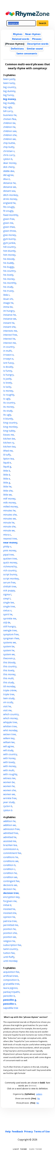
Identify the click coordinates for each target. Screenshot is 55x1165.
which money (10, 718)
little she (8, 490)
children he (9, 127)
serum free (9, 582)
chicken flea (9, 119)
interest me (9, 342)
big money (9, 99)
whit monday (10, 730)
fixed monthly (10, 215)
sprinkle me (9, 618)
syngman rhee (11, 638)
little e (6, 478)
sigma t (7, 594)
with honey (9, 758)
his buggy (8, 266)
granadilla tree (11, 983)
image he (8, 302)
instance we (9, 318)
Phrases (36, 39)
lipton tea (8, 458)
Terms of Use (42, 1131)
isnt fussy (8, 362)
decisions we (10, 885)
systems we (9, 642)
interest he (9, 338)
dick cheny (9, 167)
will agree (8, 746)
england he (9, 203)
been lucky (9, 83)
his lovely (8, 274)
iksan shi (8, 299)
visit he (7, 706)
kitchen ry (8, 442)
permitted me (10, 925)
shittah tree (9, 586)
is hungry (8, 374)
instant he (8, 322)
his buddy (8, 263)
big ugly (7, 107)
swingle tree (10, 630)
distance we (9, 187)
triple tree (8, 694)
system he (8, 650)
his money (9, 279)
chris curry (9, 155)
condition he (10, 873)
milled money (10, 506)
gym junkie (9, 243)
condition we (10, 877)
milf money (9, 498)
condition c (9, 869)
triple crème (9, 690)
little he (7, 486)
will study (8, 750)
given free (8, 219)
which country (11, 714)
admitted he (9, 837)
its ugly (7, 414)
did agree (8, 175)
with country (10, 754)
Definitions (17, 48)
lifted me (8, 450)
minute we (9, 530)
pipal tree (8, 554)
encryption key (11, 897)
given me (8, 223)
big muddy (9, 103)
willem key (9, 738)
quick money (10, 562)
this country (9, 666)
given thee (9, 227)
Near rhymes (32, 34)
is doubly (8, 366)
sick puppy (9, 590)
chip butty (8, 147)
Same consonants (26, 53)
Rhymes (17, 34)
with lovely (9, 762)
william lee (9, 742)
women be (9, 782)
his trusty (8, 290)
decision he (9, 889)
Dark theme (35, 1149)
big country (9, 87)
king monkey (10, 426)
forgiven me (10, 901)
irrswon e (8, 354)
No (38, 1098)
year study (9, 802)
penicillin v (9, 1003)
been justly (9, 79)
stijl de (6, 622)
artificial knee (10, 975)
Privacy (28, 1131)
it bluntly (8, 418)
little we (7, 494)
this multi (8, 678)
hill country (9, 246)
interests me (10, 330)
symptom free (11, 634)
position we (9, 937)
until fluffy (8, 957)
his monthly (9, 282)
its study (7, 410)
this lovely (8, 670)
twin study (9, 698)
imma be (8, 306)
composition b (11, 979)
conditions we (10, 861)
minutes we (9, 518)
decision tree (11, 893)
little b (6, 470)
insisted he (9, 909)
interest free (10, 334)
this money (9, 674)
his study (8, 286)
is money (8, 390)
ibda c (6, 294)
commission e (10, 849)
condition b (9, 865)
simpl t (7, 598)
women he (9, 786)
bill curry (8, 111)
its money (8, 406)
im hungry (9, 310)
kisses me (8, 434)
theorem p (9, 658)
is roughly (8, 394)
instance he (9, 314)
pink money (9, 550)
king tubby (9, 430)
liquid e (7, 462)
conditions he (10, 857)
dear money (9, 163)
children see (9, 131)
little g (6, 482)
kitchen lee (9, 438)
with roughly (10, 774)
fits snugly (9, 207)
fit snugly (8, 210)
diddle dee (8, 171)
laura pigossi (10, 988)
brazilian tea (10, 845)
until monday (10, 961)
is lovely (7, 382)
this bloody (9, 662)
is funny (7, 370)
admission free (11, 829)
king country (10, 422)
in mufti (7, 350)
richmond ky (10, 566)
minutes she (10, 514)
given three (9, 230)
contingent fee (11, 881)
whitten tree (10, 726)
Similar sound (35, 48)
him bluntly (9, 250)
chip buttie (9, 143)
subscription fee (12, 945)
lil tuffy (7, 454)
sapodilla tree (10, 1008)
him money (9, 254)
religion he (9, 941)
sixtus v (7, 610)
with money (9, 766)
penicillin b (9, 995)
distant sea (9, 191)
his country (9, 270)
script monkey (11, 578)
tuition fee (9, 953)
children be (9, 123)
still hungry (9, 626)
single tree (9, 606)
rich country (9, 570)
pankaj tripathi (11, 992)
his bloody (9, 259)
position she (10, 933)
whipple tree (10, 722)
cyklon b (7, 159)
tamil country (10, 949)
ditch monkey (10, 195)
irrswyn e (8, 358)
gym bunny (9, 239)
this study (8, 682)
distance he (9, 183)
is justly (7, 378)
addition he (9, 821)
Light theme (20, 1149)
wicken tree (9, 734)
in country (8, 346)
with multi (8, 770)
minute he (8, 522)
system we (9, 654)
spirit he (7, 614)
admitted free (10, 833)
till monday (9, 686)
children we (9, 139)
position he (9, 929)
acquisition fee (11, 972)
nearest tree (10, 538)
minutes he (9, 510)
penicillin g (9, 999)
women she (9, 790)
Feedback (17, 1131)
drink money (10, 199)
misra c (7, 534)
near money (10, 542)
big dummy (9, 91)
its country (9, 402)
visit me (7, 710)
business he (9, 115)
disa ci (6, 179)
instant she (9, 326)
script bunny (10, 574)
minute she (9, 526)
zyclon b (7, 806)
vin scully (8, 702)
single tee (8, 602)
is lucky (7, 386)
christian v (9, 151)
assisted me (9, 841)
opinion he (9, 917)
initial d (7, 905)
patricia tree (10, 921)
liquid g (7, 466)
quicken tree (10, 558)
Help (8, 1131)
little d (6, 474)
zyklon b (7, 810)
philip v (7, 546)
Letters (39, 1094)
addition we (9, 825)
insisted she (9, 913)
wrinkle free (9, 798)
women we (9, 794)
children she (10, 135)
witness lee (9, 778)
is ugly (6, 398)
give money (9, 235)
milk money (9, 502)
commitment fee (12, 853)
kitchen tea (9, 446)
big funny (8, 95)
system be (8, 646)
